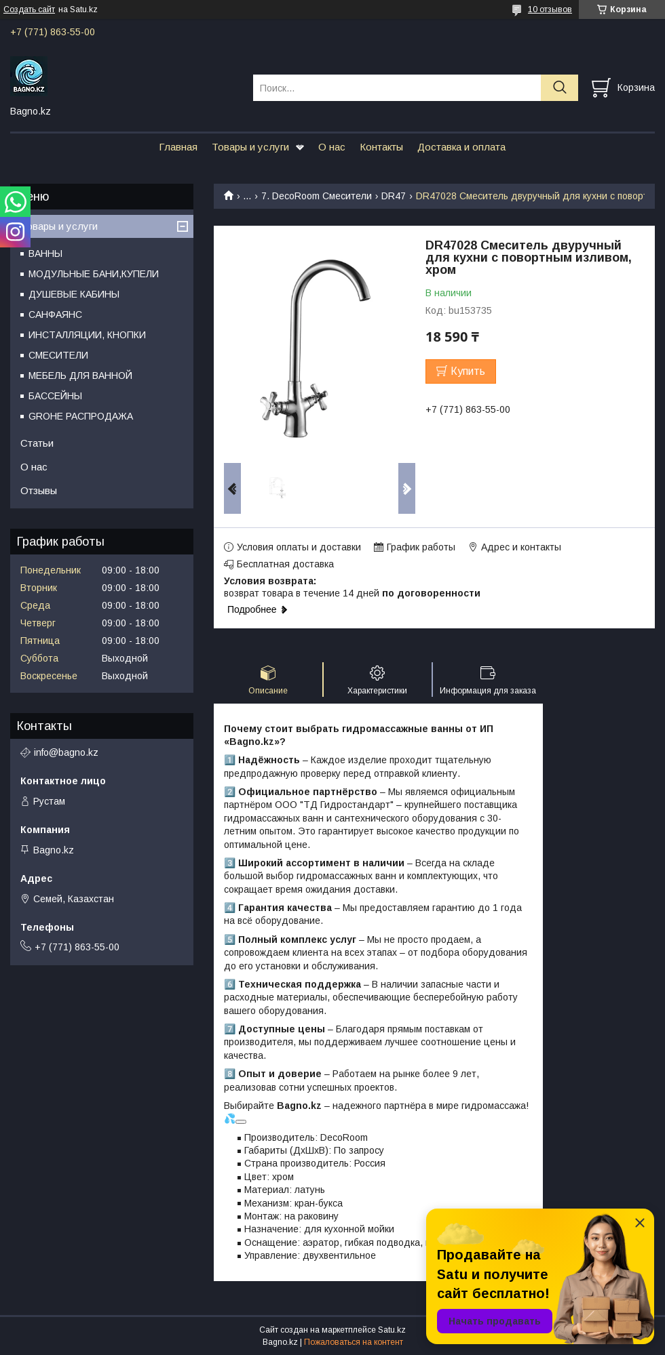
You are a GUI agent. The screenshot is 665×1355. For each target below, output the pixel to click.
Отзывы (38, 490)
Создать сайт (29, 9)
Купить (468, 371)
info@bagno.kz (66, 752)
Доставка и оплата (461, 147)
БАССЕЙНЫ (55, 395)
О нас (331, 147)
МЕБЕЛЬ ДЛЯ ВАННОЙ (80, 375)
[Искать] (559, 88)
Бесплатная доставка (285, 564)
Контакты (381, 147)
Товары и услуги (250, 147)
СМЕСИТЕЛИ (58, 355)
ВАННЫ (45, 253)
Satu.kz (392, 1330)
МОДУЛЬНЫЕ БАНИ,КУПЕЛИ (93, 273)
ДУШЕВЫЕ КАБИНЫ (73, 294)
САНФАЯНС (55, 314)
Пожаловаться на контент (353, 1342)
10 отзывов (550, 9)
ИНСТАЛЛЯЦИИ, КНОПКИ (87, 334)
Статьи (37, 443)
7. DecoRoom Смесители (316, 195)
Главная (178, 147)
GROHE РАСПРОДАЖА (80, 416)
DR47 (393, 195)
